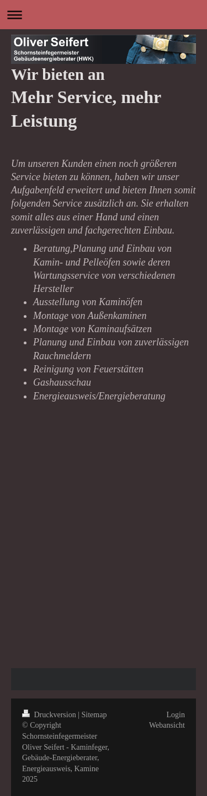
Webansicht (167, 725)
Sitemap (94, 715)
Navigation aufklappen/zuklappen (103, 14)
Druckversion (50, 715)
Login (176, 715)
